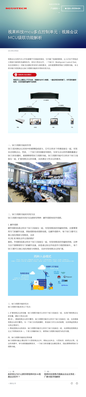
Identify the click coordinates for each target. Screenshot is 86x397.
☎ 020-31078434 (72, 5)
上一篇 (11, 371)
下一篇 (47, 371)
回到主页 (12, 383)
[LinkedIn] (72, 383)
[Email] (77, 383)
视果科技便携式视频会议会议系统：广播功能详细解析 (60, 375)
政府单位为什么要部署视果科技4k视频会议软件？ (24, 375)
